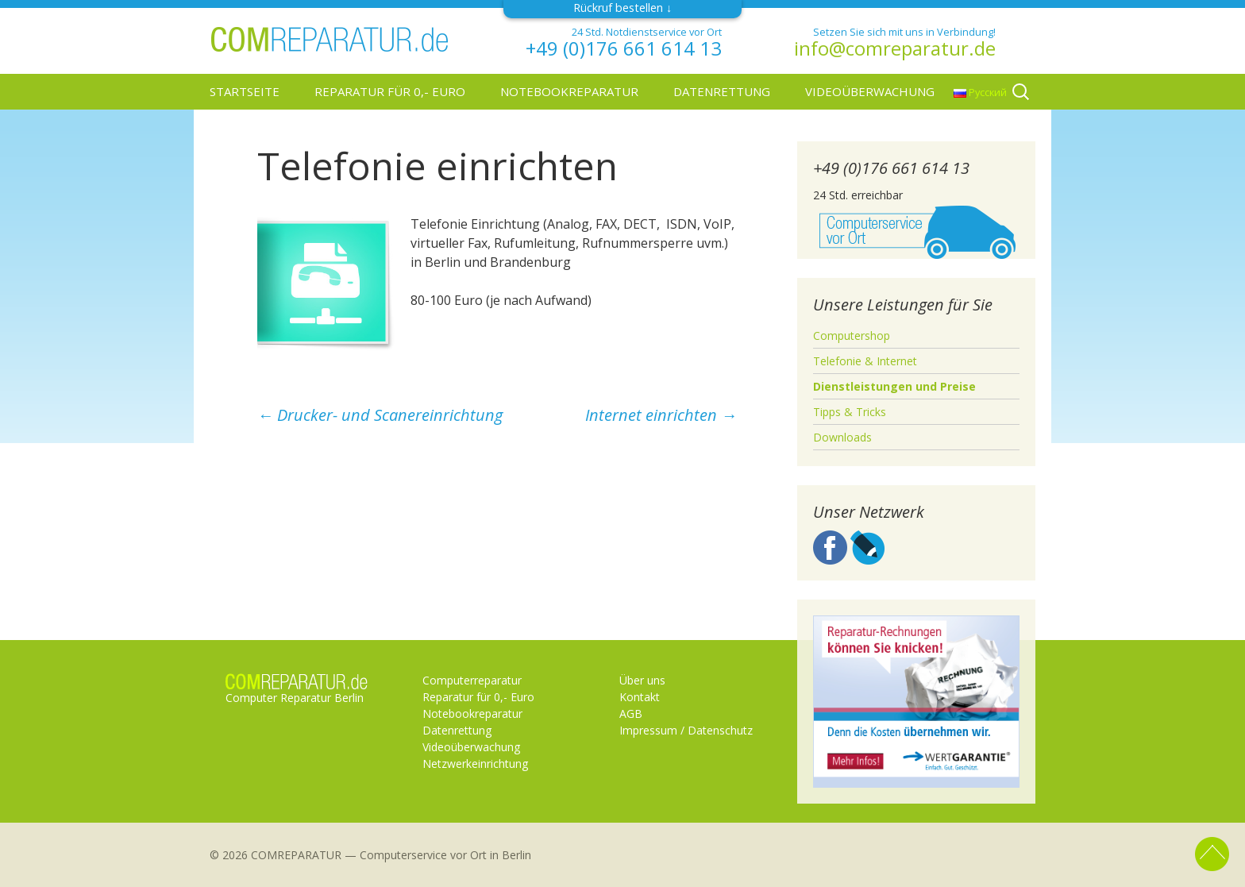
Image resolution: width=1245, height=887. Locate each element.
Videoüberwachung (870, 91)
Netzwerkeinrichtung (475, 763)
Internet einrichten (661, 415)
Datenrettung (721, 91)
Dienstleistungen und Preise (894, 386)
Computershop (851, 335)
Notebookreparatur (569, 91)
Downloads (842, 437)
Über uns (642, 680)
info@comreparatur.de (895, 48)
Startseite (244, 91)
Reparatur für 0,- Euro (389, 91)
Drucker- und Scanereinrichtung (380, 415)
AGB (630, 713)
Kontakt (639, 696)
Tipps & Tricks (849, 411)
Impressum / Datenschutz (686, 730)
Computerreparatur (472, 680)
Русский (980, 92)
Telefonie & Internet (865, 360)
